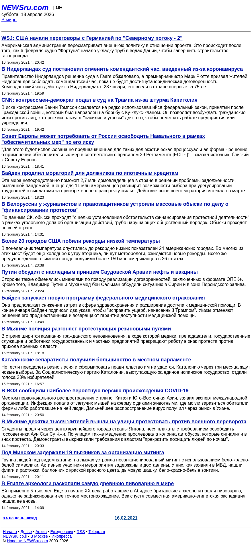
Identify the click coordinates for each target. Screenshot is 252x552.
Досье (26, 531)
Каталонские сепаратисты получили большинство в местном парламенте (96, 360)
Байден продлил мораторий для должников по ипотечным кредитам (89, 173)
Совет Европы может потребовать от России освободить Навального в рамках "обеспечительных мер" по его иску (103, 139)
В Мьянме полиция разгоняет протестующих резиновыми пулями (86, 329)
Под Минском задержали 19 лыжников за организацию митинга (82, 452)
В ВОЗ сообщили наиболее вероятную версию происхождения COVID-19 (95, 391)
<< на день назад (20, 518)
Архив (41, 531)
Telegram (97, 531)
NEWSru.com (25, 7)
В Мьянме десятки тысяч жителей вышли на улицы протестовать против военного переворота (124, 421)
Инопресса (62, 536)
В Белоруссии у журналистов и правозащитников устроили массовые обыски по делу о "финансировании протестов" (114, 207)
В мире (9, 19)
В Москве (39, 536)
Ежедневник (61, 531)
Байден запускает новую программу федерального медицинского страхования (103, 298)
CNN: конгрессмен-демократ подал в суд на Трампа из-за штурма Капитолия (99, 100)
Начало (10, 531)
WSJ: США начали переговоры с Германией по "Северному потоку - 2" (92, 38)
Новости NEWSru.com (27, 541)
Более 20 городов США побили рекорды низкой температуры (80, 241)
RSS (81, 531)
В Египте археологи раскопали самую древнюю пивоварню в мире (87, 483)
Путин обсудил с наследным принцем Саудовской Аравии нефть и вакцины (99, 272)
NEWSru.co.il (15, 536)
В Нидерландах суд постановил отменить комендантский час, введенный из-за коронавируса (122, 69)
